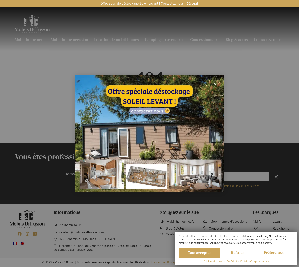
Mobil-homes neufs (177, 221)
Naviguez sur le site (179, 212)
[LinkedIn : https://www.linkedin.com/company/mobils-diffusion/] (35, 234)
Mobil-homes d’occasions (225, 221)
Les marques (265, 212)
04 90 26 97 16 (70, 225)
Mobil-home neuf (30, 39)
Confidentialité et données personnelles (248, 261)
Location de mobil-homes (116, 39)
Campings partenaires (164, 39)
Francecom (158, 262)
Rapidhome (281, 228)
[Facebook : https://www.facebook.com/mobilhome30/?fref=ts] (19, 234)
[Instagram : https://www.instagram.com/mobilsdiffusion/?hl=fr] (27, 234)
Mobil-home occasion (69, 39)
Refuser (237, 252)
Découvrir (193, 3)
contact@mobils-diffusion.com (81, 232)
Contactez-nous (267, 39)
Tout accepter (199, 252)
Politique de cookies (214, 261)
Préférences (274, 252)
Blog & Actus (172, 228)
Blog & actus (237, 39)
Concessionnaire (204, 39)
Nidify (257, 221)
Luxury (278, 221)
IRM (255, 228)
